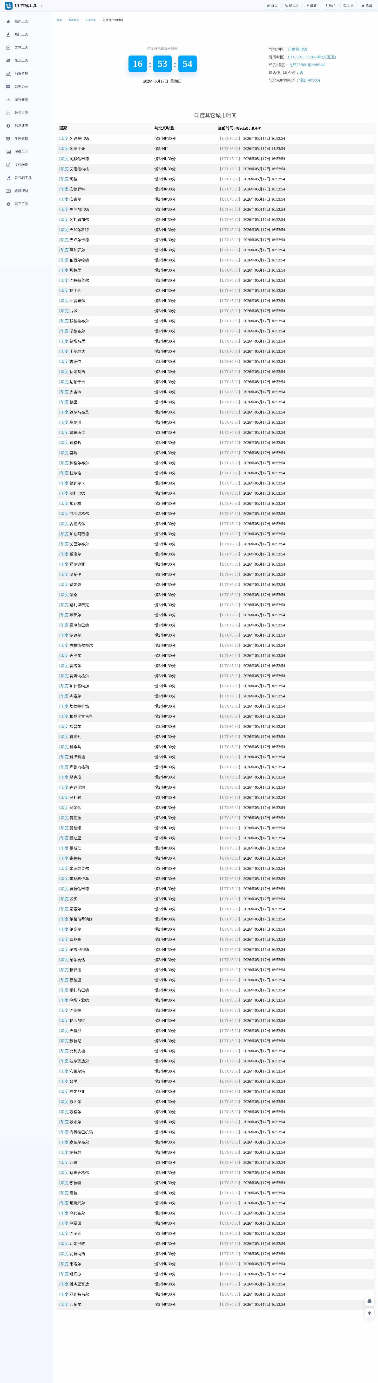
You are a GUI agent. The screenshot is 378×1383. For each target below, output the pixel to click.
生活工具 (16, 61)
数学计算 (16, 113)
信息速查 (16, 126)
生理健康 (16, 139)
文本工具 (16, 48)
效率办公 (16, 87)
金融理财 (16, 191)
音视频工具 (18, 178)
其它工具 (16, 204)
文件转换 (16, 165)
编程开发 (16, 100)
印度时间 (91, 20)
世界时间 (73, 20)
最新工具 (16, 22)
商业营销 (16, 74)
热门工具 (16, 35)
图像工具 (16, 152)
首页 (59, 20)
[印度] (74, 138)
